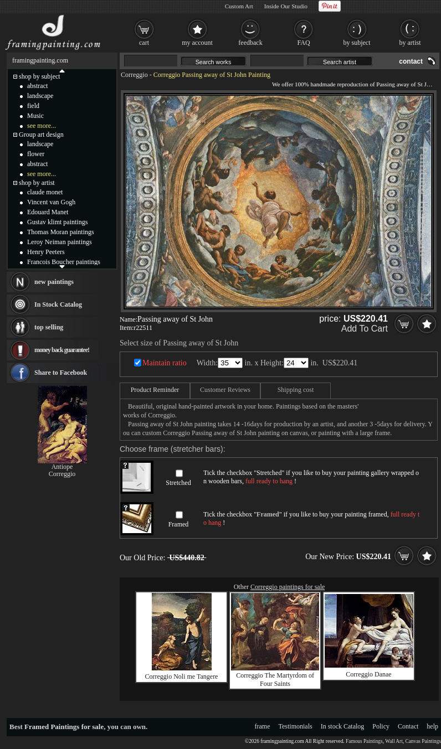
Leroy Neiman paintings (59, 242)
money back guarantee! (61, 350)
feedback (250, 43)
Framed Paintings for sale (64, 726)
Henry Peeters (46, 252)
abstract (37, 86)
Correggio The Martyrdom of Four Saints (275, 679)
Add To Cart (364, 328)
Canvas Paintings (423, 741)
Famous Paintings (364, 741)
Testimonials (295, 726)
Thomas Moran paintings (60, 232)
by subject (357, 43)
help (432, 726)
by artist (410, 43)
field (33, 106)
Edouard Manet (47, 212)
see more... (41, 126)
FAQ (303, 43)
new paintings (54, 282)
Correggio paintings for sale (287, 587)
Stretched (178, 483)
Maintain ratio (164, 363)
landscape (40, 96)
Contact (408, 726)
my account (197, 43)
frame (262, 726)
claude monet (45, 192)
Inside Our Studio (285, 6)
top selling (48, 327)
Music (35, 116)
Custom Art (239, 6)
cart (144, 43)
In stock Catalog (343, 726)
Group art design (41, 134)
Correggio (134, 75)
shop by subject (39, 76)
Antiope (62, 467)
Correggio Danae (368, 674)
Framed (178, 524)
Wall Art (394, 741)
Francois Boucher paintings (63, 262)
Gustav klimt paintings (57, 222)
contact (411, 61)
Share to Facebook (60, 372)
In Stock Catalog (58, 304)
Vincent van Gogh (51, 202)
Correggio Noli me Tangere (181, 676)
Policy (380, 726)
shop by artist (37, 183)
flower (35, 154)
